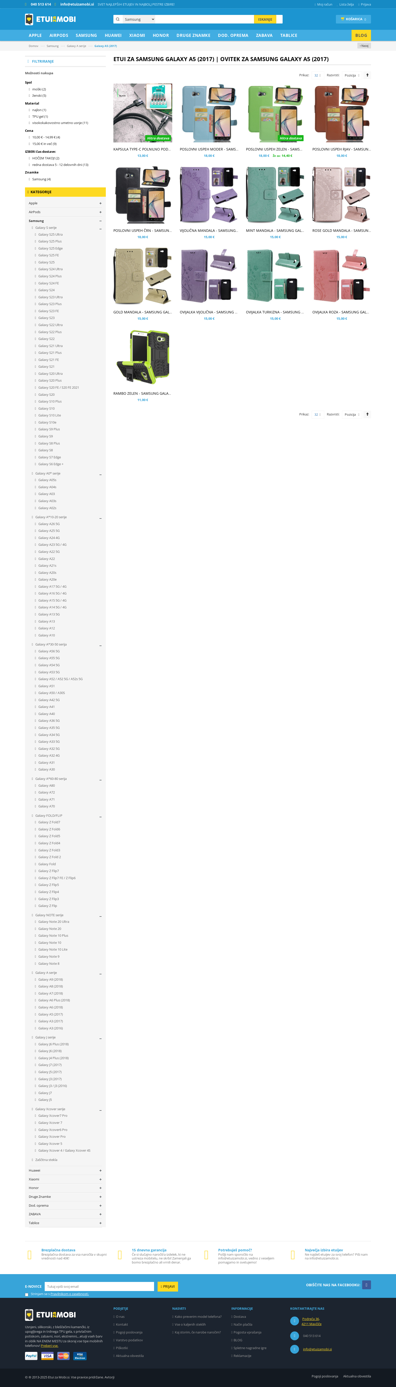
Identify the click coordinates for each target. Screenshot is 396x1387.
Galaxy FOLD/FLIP (48, 815)
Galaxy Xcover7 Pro (52, 1115)
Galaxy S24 (46, 290)
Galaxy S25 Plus (50, 241)
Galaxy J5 (45, 1099)
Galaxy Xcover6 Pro (52, 1129)
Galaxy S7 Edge (49, 457)
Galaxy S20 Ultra (50, 373)
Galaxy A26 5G (49, 524)
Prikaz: (304, 75)
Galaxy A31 (46, 762)
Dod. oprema (38, 1205)
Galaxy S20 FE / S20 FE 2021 (58, 387)
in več (44, 143)
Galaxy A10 (46, 635)
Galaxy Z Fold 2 (49, 857)
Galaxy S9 (45, 436)
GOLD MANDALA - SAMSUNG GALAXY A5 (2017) (152, 312)
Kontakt (122, 1324)
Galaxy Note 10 (49, 942)
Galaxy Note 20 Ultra (53, 921)
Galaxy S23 (46, 317)
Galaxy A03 (46, 493)
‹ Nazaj (364, 45)
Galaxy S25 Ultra (50, 234)
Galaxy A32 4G (49, 755)
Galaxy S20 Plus (50, 380)
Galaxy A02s (47, 508)
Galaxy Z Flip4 (48, 891)
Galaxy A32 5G (49, 748)
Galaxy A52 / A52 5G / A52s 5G (60, 679)
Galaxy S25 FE (48, 255)
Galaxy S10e (47, 422)
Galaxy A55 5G (49, 658)
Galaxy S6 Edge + (50, 464)
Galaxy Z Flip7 (48, 871)
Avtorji (109, 1377)
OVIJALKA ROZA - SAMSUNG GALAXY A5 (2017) (350, 312)
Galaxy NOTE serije (49, 915)
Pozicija (350, 75)
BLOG (238, 1340)
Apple (33, 203)
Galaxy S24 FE (48, 283)
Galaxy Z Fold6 (49, 829)
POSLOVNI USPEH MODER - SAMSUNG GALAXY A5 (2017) (227, 149)
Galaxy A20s (47, 572)
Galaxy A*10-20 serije (51, 517)
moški (39, 89)
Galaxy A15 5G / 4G (52, 600)
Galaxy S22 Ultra (50, 325)
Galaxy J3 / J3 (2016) (52, 1085)
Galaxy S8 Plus (49, 443)
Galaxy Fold (47, 864)
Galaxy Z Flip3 (48, 899)
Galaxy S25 (46, 262)
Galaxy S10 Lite (49, 415)
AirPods (34, 212)
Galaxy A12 (46, 628)
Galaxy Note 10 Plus (53, 935)
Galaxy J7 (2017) (50, 1064)
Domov (33, 46)
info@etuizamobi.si (317, 1349)
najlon (39, 110)
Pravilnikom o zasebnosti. (70, 1294)
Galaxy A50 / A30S (51, 692)
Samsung (53, 46)
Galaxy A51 (46, 686)
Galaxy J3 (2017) (50, 1079)
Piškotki (122, 1348)
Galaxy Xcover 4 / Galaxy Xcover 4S (64, 1150)
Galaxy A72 (46, 792)
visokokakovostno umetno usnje (60, 122)
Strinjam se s (37, 1294)
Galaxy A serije (76, 46)
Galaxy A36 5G (49, 720)
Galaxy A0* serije (47, 473)
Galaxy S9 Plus (49, 429)
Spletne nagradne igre (250, 1348)
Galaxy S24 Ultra (50, 269)
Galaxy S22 (46, 338)
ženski (39, 95)
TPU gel (40, 116)
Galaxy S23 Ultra (50, 297)
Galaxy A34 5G (49, 734)
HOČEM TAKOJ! (45, 158)
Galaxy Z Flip (47, 905)
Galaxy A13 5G (49, 614)
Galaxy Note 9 (48, 956)
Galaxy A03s (47, 501)
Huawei (34, 1170)
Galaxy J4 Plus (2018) (53, 1058)
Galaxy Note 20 (49, 928)
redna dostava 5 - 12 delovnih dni (60, 164)
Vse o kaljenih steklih (190, 1324)
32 (317, 75)
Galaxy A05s (47, 480)
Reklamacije (242, 1355)
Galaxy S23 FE (48, 311)
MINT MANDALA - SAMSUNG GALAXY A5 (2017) (285, 230)
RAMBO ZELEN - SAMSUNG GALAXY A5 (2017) (151, 393)
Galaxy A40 (46, 713)
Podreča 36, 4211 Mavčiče (311, 1321)
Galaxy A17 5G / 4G (52, 586)
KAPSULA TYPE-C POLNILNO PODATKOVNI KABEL (154, 149)
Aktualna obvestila (130, 1355)
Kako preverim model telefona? (198, 1316)
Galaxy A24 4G (49, 537)
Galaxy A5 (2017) (50, 1014)
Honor (34, 1187)
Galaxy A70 (46, 806)
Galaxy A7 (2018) (50, 993)
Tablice (34, 1223)
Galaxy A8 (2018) (50, 986)
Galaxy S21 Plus (50, 352)
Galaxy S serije (46, 227)
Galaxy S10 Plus (50, 401)
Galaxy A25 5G (49, 530)
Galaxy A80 (46, 785)
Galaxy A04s (47, 487)
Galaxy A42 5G (49, 700)
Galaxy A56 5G (49, 651)
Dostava (240, 1316)
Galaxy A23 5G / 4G (52, 544)
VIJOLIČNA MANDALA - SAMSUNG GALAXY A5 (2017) (223, 230)
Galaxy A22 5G (49, 551)
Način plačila (243, 1324)
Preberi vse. (49, 1345)
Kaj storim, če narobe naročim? (198, 1332)
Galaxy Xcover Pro (52, 1136)
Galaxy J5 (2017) (50, 1072)
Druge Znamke (40, 1196)
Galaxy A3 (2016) (50, 1028)
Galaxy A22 (46, 558)
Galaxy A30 (46, 769)
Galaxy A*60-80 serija (51, 778)
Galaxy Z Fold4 (49, 843)
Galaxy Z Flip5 (48, 884)
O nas (120, 1316)
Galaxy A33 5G (49, 741)
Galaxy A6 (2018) (50, 1007)
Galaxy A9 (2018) (50, 979)
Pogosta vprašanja (247, 1332)
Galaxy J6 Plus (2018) (53, 1044)
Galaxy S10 (46, 408)
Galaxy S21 (46, 366)
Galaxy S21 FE (48, 359)
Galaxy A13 (46, 621)
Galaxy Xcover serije (50, 1109)
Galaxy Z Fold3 (49, 850)
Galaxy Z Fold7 (49, 822)
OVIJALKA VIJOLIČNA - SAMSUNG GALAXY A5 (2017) (222, 312)
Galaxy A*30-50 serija (51, 644)
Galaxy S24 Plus (50, 276)
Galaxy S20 (46, 394)
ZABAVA (35, 1214)
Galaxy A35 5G (49, 727)
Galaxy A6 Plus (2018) (54, 1000)
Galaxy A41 (46, 706)
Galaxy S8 (45, 450)
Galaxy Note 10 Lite (52, 949)
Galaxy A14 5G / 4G (52, 607)
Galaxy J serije (45, 1037)
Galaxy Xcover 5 (50, 1143)
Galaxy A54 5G (49, 665)
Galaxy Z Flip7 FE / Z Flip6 (57, 878)
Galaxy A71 (46, 799)
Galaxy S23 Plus (50, 304)
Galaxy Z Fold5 (49, 836)
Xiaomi (34, 1179)
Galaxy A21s (47, 565)
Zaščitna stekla (46, 1159)
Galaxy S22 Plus (50, 332)
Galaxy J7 (45, 1093)
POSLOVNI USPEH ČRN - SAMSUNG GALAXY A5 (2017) (157, 230)
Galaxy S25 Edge (50, 248)
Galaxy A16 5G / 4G (52, 593)
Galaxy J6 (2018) (50, 1051)
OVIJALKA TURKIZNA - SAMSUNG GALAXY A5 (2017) (288, 312)
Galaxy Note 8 (48, 963)
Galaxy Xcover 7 (50, 1122)
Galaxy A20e (47, 579)
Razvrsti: (333, 75)
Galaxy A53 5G (49, 672)
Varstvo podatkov (129, 1340)
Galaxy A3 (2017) (50, 1021)
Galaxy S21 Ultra (50, 345)
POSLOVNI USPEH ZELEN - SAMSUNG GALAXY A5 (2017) (292, 149)
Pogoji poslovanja (129, 1332)
